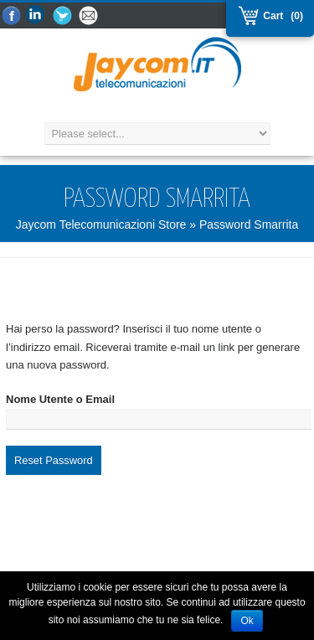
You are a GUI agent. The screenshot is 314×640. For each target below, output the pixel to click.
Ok (246, 621)
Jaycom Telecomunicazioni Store (101, 224)
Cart (271, 16)
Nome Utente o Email (60, 399)
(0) (297, 16)
